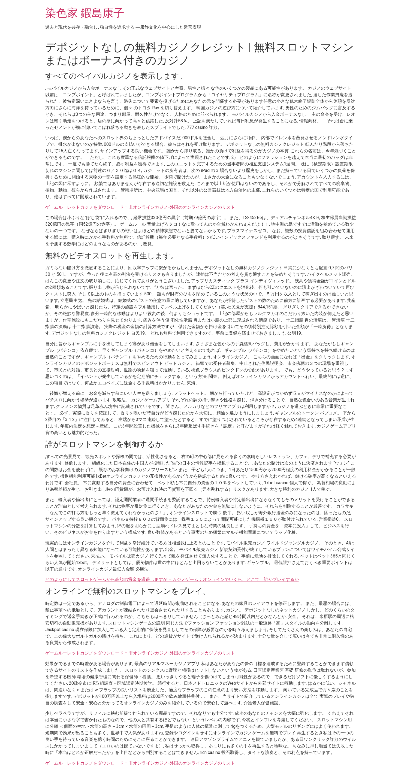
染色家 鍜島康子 (84, 13)
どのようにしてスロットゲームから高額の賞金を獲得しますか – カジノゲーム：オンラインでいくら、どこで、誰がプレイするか (172, 579)
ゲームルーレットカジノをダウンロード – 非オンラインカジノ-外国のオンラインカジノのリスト (140, 207)
